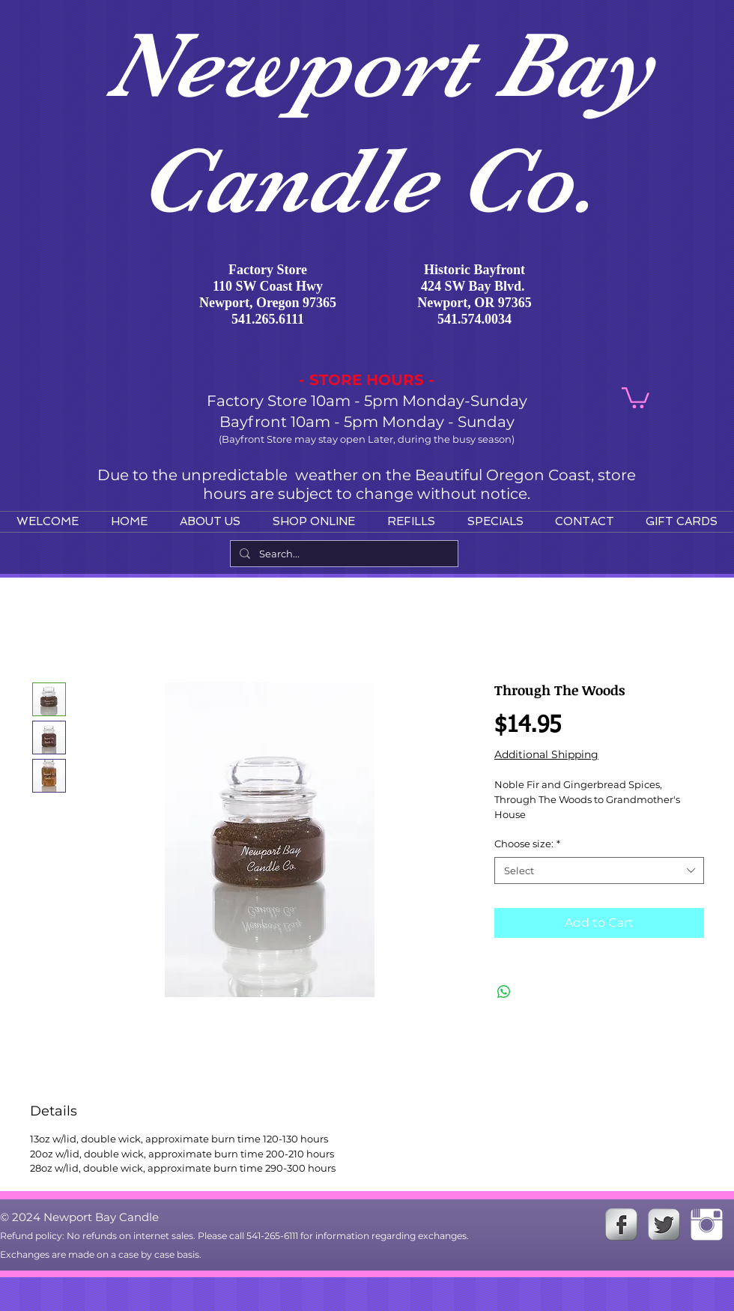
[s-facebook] (621, 1224)
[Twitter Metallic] (664, 1224)
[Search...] (342, 553)
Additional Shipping (546, 754)
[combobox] (599, 870)
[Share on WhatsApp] (504, 992)
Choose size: (527, 844)
